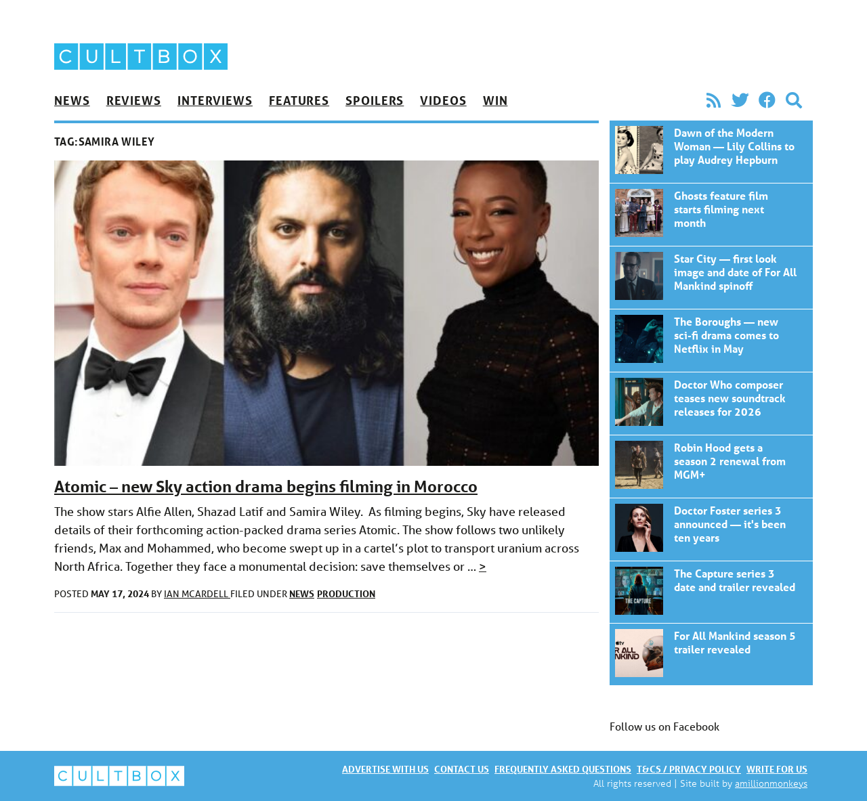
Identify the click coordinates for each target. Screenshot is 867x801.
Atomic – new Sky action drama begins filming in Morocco (266, 486)
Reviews (133, 100)
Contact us (461, 768)
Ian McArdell (197, 594)
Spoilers (374, 100)
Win (495, 100)
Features (299, 100)
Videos (443, 100)
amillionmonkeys (771, 783)
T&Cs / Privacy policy (689, 768)
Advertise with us (385, 768)
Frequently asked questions (562, 768)
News (72, 100)
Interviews (215, 100)
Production (346, 593)
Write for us (776, 768)
